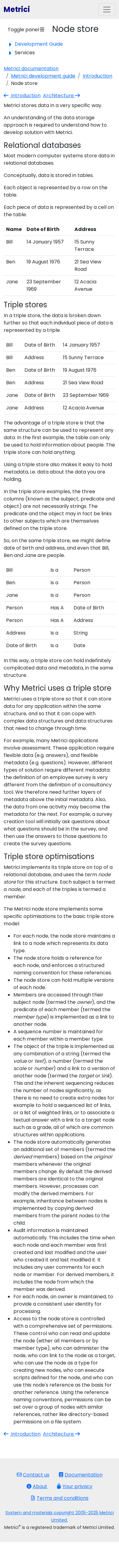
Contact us (33, 1474)
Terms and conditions (59, 1498)
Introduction (97, 75)
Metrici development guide (43, 75)
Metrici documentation (31, 68)
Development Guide (39, 44)
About (37, 1486)
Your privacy (74, 1486)
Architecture (62, 95)
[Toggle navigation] (106, 9)
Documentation (81, 1474)
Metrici (17, 9)
